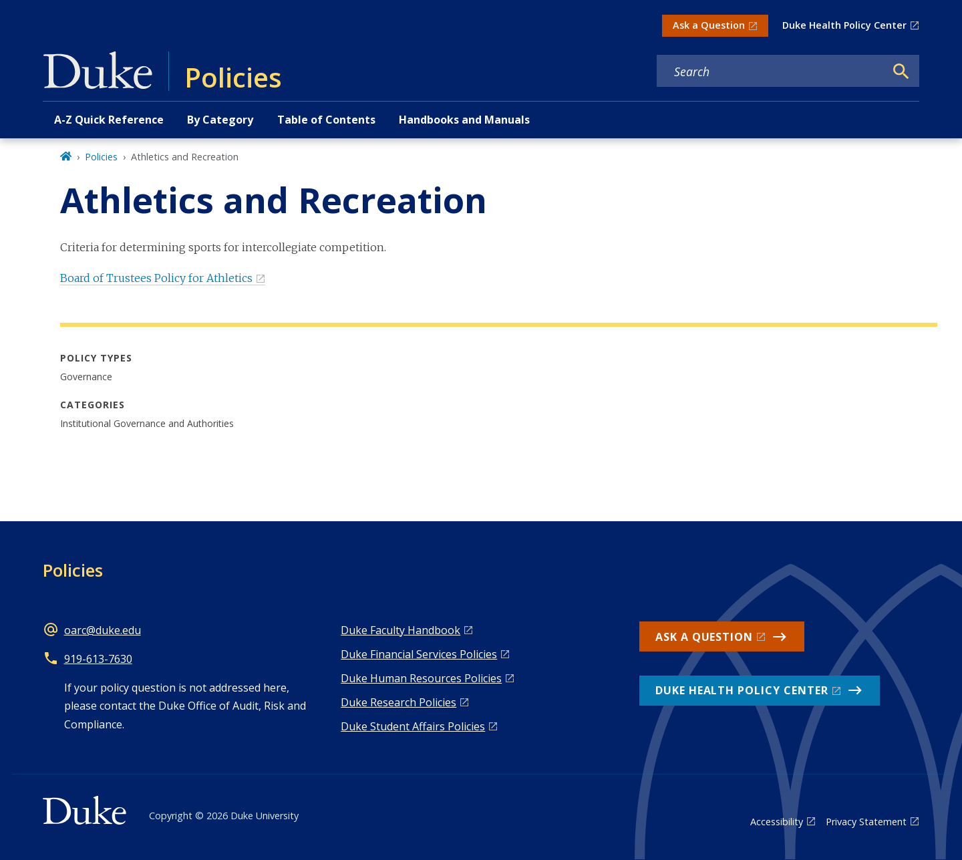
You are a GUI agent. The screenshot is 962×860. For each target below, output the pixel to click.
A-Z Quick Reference (109, 119)
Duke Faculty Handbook (400, 630)
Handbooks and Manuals (464, 119)
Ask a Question (709, 25)
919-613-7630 (98, 659)
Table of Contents (326, 119)
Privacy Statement (866, 821)
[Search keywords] (771, 71)
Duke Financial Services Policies (419, 654)
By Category (220, 119)
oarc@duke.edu (102, 630)
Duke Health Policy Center (844, 25)
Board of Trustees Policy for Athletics (156, 278)
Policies (101, 156)
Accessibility (776, 821)
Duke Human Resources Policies (421, 678)
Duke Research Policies (398, 702)
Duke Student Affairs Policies (413, 726)
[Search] (901, 71)
